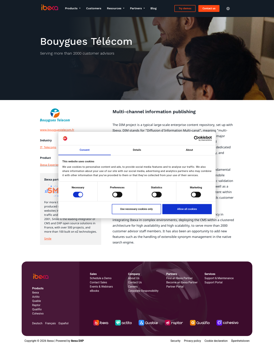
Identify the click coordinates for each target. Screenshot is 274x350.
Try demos (185, 8)
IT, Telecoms (48, 147)
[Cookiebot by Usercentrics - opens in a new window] (196, 138)
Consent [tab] (85, 150)
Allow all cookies (187, 209)
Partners (136, 8)
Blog (153, 8)
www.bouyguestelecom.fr (57, 130)
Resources (114, 8)
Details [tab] (137, 150)
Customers (93, 8)
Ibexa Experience (51, 165)
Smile (47, 239)
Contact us (209, 8)
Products (71, 8)
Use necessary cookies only (136, 209)
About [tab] (189, 150)
